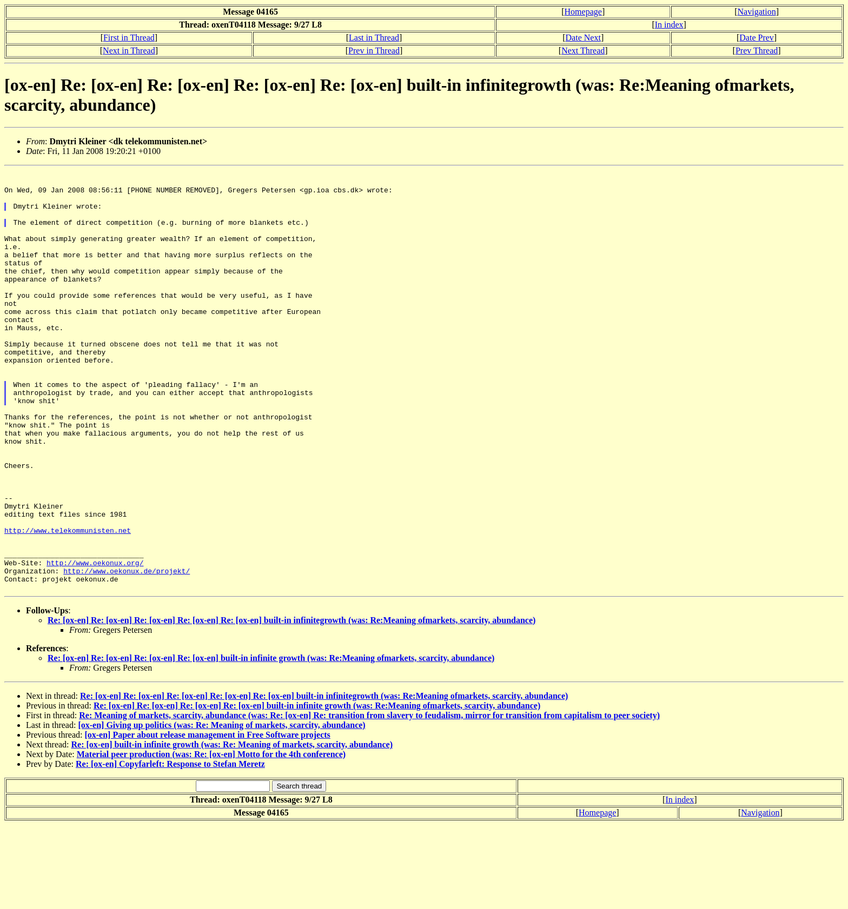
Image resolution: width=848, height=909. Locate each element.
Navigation (757, 11)
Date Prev (756, 37)
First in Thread (129, 37)
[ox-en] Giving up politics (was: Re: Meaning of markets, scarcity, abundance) (221, 809)
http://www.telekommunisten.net (67, 603)
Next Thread (583, 50)
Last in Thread (374, 37)
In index (669, 24)
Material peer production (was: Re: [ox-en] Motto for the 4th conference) (211, 838)
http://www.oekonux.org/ (95, 642)
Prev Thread (757, 50)
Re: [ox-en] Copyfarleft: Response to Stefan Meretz (170, 848)
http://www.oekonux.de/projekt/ (126, 652)
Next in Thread (129, 50)
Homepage (583, 11)
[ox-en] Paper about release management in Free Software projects (207, 819)
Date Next (583, 37)
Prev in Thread (374, 50)
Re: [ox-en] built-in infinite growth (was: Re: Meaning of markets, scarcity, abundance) (232, 828)
